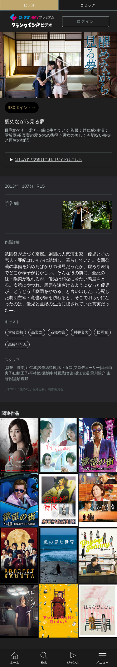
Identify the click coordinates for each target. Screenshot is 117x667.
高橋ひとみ (17, 344)
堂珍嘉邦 (15, 332)
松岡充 (102, 332)
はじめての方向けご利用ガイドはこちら (48, 159)
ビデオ (29, 5)
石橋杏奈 (58, 332)
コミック (87, 5)
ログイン (85, 21)
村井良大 (81, 332)
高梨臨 (36, 332)
